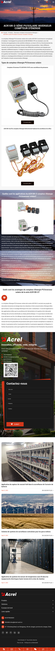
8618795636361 (8, 355)
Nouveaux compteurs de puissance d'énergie (25, 32)
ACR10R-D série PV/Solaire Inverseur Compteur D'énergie (18, 34)
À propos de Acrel (7, 608)
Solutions (4, 604)
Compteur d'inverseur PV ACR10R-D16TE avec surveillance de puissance (27, 67)
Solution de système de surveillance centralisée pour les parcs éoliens (26, 532)
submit (15, 424)
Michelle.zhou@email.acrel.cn (11, 357)
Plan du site (20, 642)
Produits (10, 32)
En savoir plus (28, 122)
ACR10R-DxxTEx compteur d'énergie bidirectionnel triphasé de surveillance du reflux (27, 128)
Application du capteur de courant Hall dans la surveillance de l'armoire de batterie (27, 485)
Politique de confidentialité (31, 642)
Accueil (5, 32)
